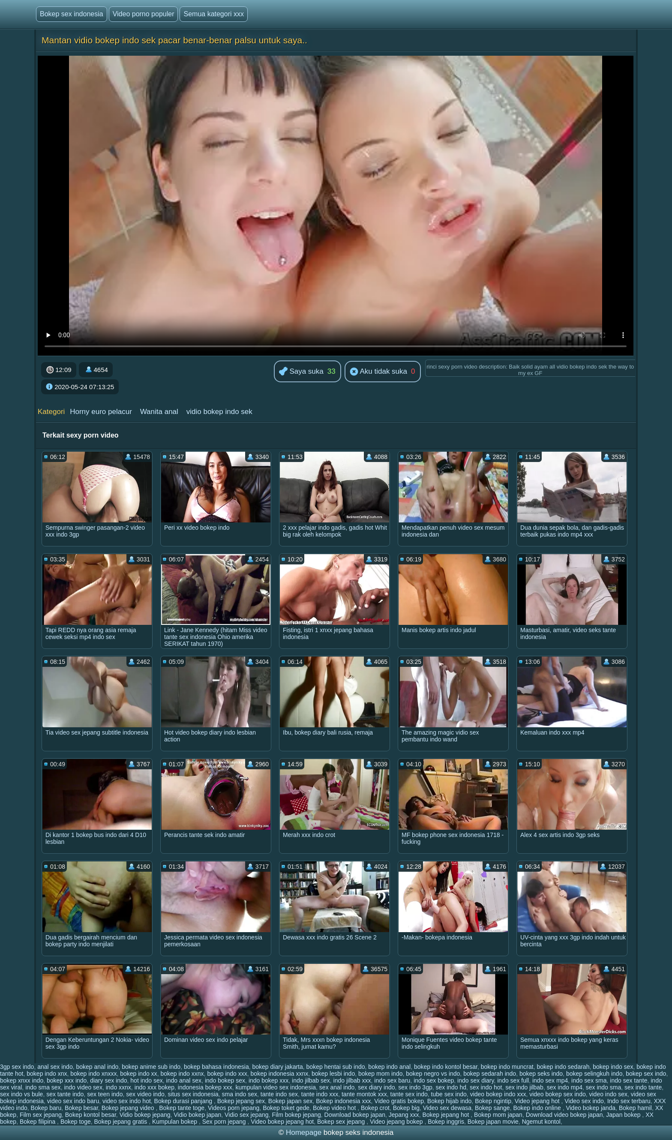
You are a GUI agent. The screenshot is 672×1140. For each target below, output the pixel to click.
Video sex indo (584, 1101)
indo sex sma (588, 1080)
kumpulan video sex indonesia (275, 1087)
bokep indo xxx (227, 1073)
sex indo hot (486, 1087)
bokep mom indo (380, 1073)
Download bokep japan (354, 1114)
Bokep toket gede (286, 1107)
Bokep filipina (38, 1121)
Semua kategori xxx (213, 14)
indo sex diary (475, 1080)
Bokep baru (46, 1107)
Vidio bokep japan (197, 1114)
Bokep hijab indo (449, 1101)
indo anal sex (184, 1080)
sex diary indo (376, 1087)
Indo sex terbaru (629, 1101)
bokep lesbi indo (333, 1073)
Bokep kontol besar (90, 1114)
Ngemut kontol (541, 1121)
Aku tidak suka (378, 372)
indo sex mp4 (550, 1080)
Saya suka (301, 372)
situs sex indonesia (193, 1094)
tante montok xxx (364, 1094)
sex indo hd (451, 1087)
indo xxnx (118, 1087)
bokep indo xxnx (182, 1073)
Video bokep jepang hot (282, 1121)
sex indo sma (603, 1087)
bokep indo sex (613, 1066)
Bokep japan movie (493, 1121)
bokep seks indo (541, 1073)
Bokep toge (75, 1121)
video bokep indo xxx (498, 1094)
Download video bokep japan (564, 1114)
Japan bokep (624, 1114)
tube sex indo (449, 1094)
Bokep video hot (335, 1107)
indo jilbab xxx (352, 1080)
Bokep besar (81, 1107)
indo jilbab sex (311, 1080)
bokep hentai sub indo (335, 1066)
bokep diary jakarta (277, 1066)
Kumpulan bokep (175, 1121)
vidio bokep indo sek (219, 412)
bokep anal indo (97, 1066)
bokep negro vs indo (433, 1073)
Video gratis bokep (399, 1101)
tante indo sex (279, 1094)
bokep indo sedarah (563, 1066)
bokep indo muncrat (507, 1066)
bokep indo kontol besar (445, 1066)
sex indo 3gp (415, 1087)
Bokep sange (492, 1107)
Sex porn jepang (225, 1121)
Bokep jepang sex (241, 1101)
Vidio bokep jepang (145, 1114)
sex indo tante (643, 1087)
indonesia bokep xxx (205, 1087)
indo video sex (83, 1087)
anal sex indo (55, 1066)
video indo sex (608, 1094)
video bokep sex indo (557, 1094)
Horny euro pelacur (101, 412)
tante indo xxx (319, 1094)
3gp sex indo (17, 1066)
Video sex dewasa (447, 1107)
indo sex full (513, 1080)
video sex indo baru (73, 1101)
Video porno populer (143, 14)
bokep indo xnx (47, 1073)
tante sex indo (409, 1094)
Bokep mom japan (498, 1114)
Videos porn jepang (233, 1107)
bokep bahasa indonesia (216, 1066)
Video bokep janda (590, 1107)
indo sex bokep (434, 1080)
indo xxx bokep (154, 1087)
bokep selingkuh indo (594, 1073)
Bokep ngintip (493, 1101)
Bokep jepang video (129, 1107)
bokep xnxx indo (21, 1080)
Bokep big (406, 1107)
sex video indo (145, 1094)
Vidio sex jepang (246, 1114)
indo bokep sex (225, 1080)
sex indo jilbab (524, 1087)
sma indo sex (239, 1094)
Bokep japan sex (290, 1101)
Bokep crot (375, 1107)
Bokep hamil (635, 1107)
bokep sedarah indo (489, 1073)
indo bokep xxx (268, 1080)
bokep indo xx (138, 1073)
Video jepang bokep (397, 1121)
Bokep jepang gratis (121, 1121)
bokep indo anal (389, 1066)
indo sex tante (628, 1080)
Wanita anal (159, 412)
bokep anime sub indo (151, 1066)
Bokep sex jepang (341, 1121)
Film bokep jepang (296, 1114)
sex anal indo (337, 1087)
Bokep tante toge (181, 1107)
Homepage (303, 1132)
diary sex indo (108, 1080)
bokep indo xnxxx (93, 1073)
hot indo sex (146, 1080)
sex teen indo (105, 1094)
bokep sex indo (646, 1073)
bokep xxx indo (67, 1080)
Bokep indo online (537, 1107)
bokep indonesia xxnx (280, 1073)
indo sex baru (392, 1080)
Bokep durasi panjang (184, 1101)
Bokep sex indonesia (71, 14)
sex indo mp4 (564, 1087)
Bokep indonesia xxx (343, 1101)
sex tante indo (65, 1094)
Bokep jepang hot (446, 1114)
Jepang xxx (404, 1114)
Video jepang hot (538, 1101)
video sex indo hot (126, 1101)
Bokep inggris (446, 1121)
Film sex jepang (41, 1114)
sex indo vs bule (21, 1094)
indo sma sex (42, 1087)
